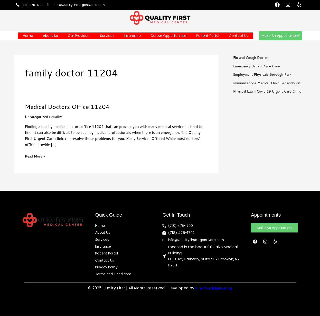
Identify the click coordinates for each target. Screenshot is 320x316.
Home (28, 35)
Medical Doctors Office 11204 (70, 106)
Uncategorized (37, 116)
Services (107, 35)
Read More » (35, 156)
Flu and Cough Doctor (251, 57)
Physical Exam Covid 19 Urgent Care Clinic (269, 91)
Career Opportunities (169, 35)
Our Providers (79, 35)
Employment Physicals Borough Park (264, 74)
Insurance (132, 35)
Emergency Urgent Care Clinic (258, 66)
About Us (50, 35)
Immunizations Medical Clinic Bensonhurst (269, 82)
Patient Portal (207, 35)
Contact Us (238, 35)
